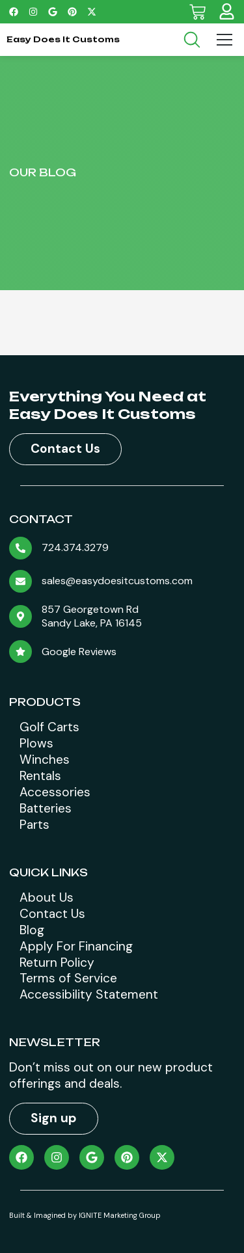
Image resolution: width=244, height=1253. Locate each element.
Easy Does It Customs (63, 39)
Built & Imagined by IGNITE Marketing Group (85, 1215)
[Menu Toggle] (224, 40)
